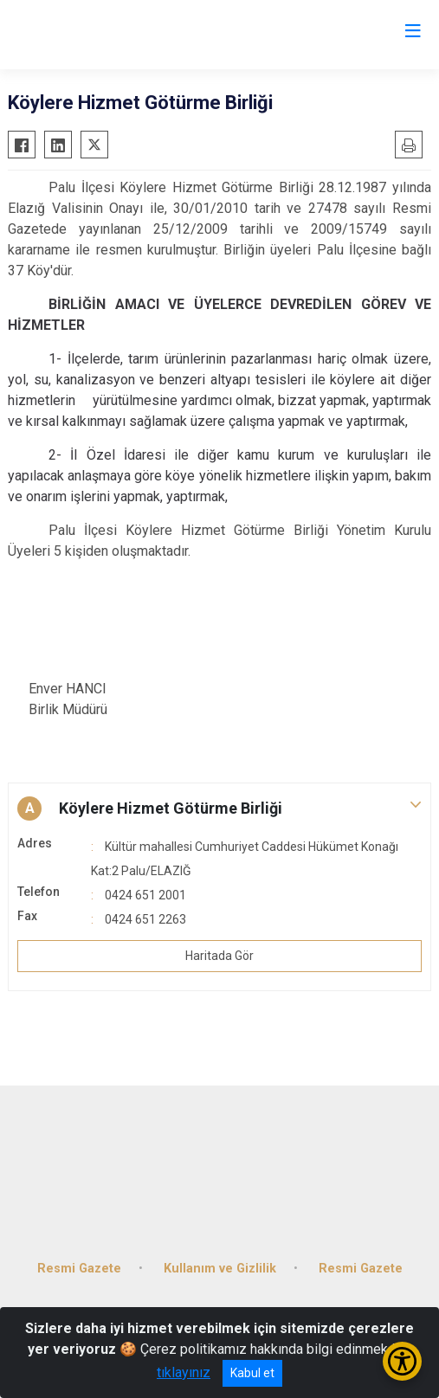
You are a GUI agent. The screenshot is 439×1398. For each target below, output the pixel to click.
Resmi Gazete (79, 1268)
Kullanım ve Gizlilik (220, 1268)
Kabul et (252, 1373)
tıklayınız (183, 1372)
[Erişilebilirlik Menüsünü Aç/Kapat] (402, 1361)
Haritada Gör (219, 956)
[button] (219, 808)
